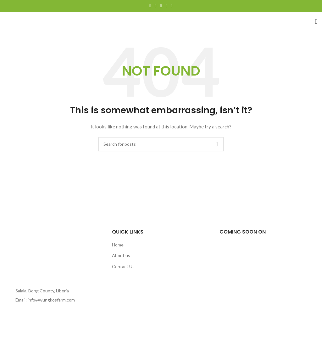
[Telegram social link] (172, 6)
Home (118, 244)
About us (121, 255)
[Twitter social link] (155, 6)
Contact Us (123, 266)
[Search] (161, 144)
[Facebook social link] (150, 6)
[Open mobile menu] (316, 21)
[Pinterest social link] (161, 6)
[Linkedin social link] (166, 6)
